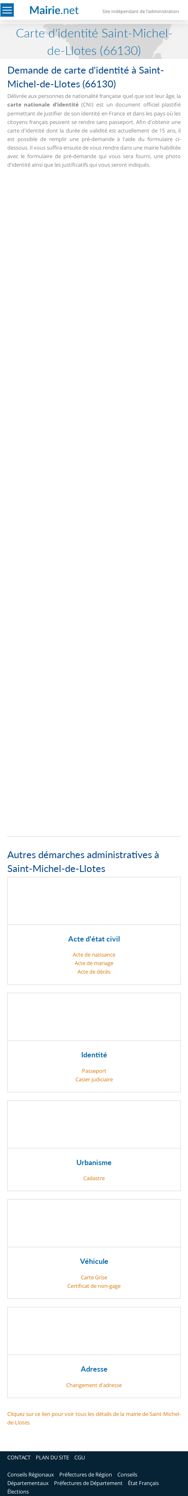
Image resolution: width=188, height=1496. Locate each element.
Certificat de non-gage (94, 1285)
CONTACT (18, 1457)
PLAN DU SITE (52, 1457)
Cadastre (94, 1178)
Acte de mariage (94, 963)
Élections (18, 1491)
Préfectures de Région (85, 1474)
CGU (79, 1457)
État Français (143, 1483)
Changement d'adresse (94, 1385)
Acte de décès (94, 971)
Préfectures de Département (88, 1483)
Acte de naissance (94, 954)
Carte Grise (94, 1277)
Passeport (94, 1070)
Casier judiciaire (94, 1079)
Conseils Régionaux (30, 1474)
